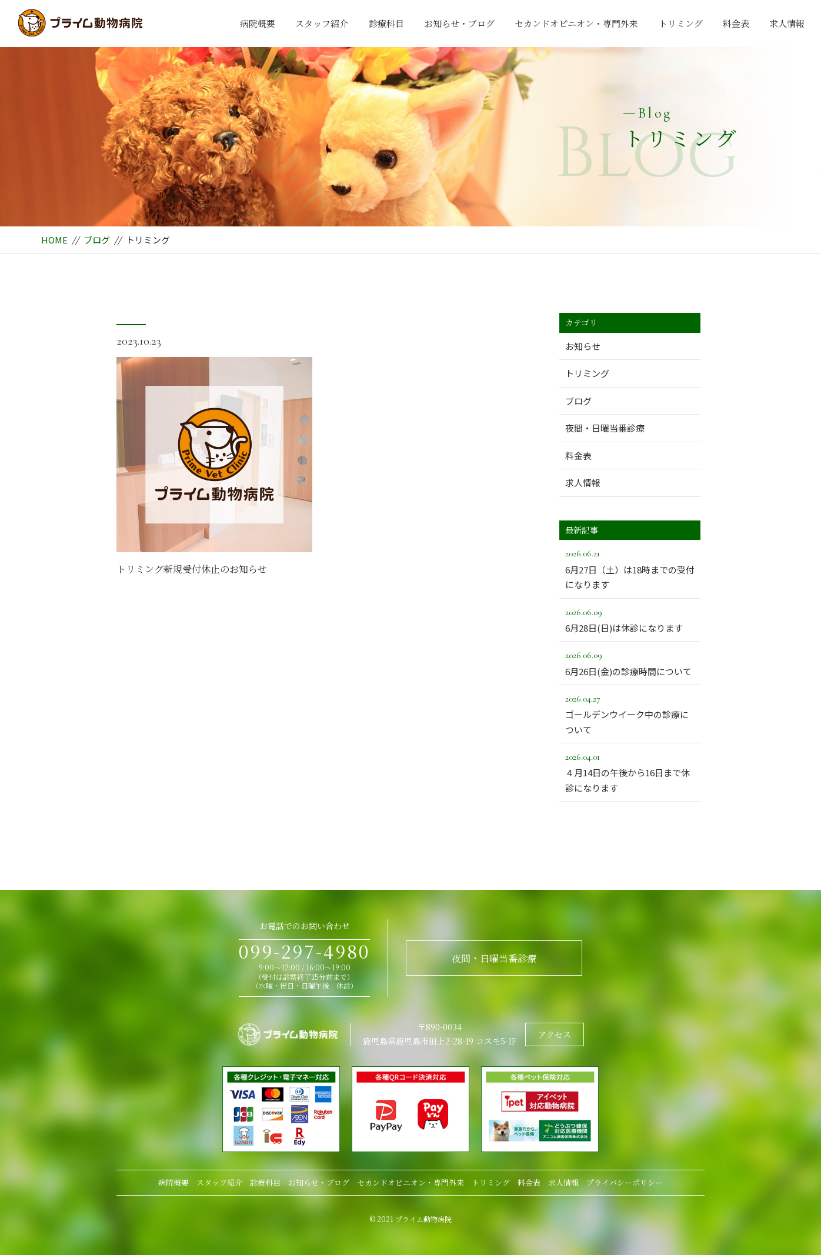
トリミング (681, 23)
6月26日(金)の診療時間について (630, 662)
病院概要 (257, 23)
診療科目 (386, 23)
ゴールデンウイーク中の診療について (630, 713)
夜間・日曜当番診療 (605, 428)
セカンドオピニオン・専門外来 (576, 23)
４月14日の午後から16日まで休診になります (630, 771)
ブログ (97, 239)
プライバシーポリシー (624, 1182)
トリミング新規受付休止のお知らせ (191, 569)
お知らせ (582, 346)
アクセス (554, 1034)
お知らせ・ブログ (459, 23)
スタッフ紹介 (321, 23)
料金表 (736, 23)
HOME (54, 239)
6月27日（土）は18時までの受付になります (630, 568)
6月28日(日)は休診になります (630, 619)
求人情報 (787, 23)
